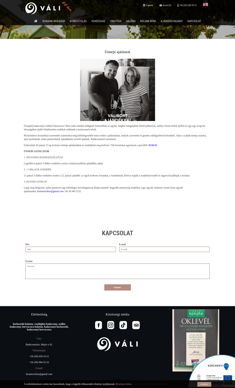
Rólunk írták (148, 21)
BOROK (153, 145)
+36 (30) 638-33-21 (187, 5)
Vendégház (98, 21)
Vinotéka (115, 21)
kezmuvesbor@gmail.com (50, 191)
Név (27, 244)
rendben (204, 384)
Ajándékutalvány (172, 21)
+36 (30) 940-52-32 (39, 362)
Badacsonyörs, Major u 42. (39, 344)
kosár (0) (165, 5)
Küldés (117, 287)
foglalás (148, 5)
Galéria (131, 21)
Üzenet (28, 261)
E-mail (122, 244)
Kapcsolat (194, 21)
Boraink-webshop (54, 21)
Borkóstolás (78, 21)
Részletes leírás (123, 384)
